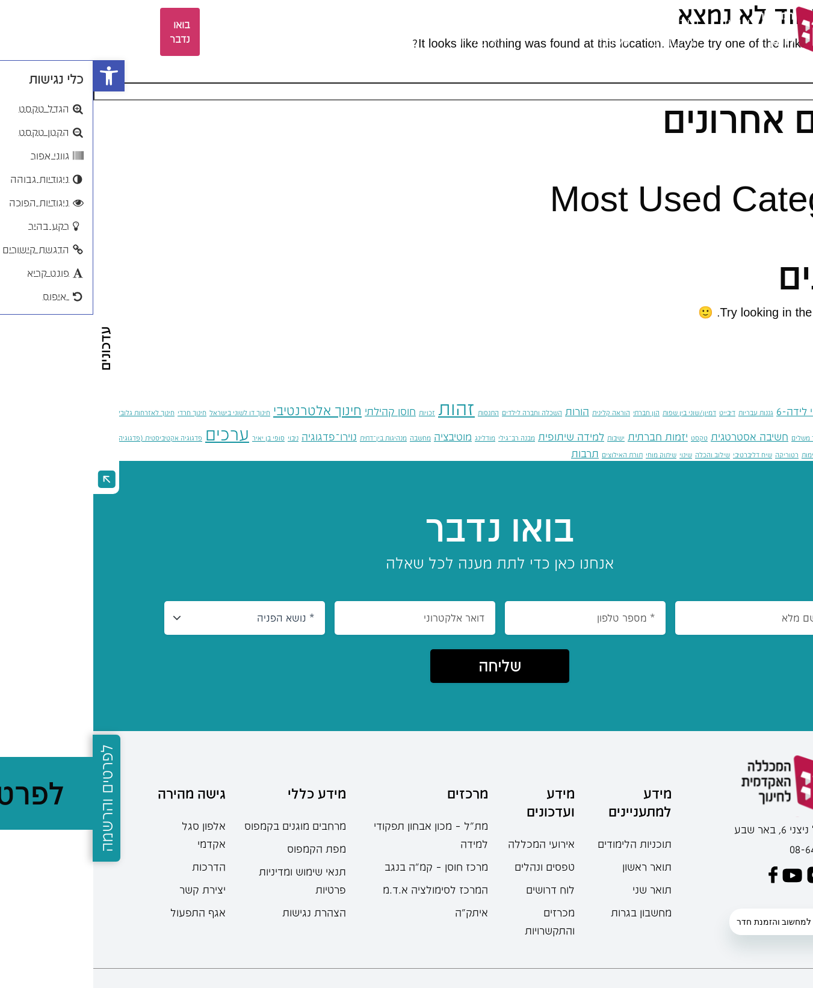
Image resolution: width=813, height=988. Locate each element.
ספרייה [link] (217, 22)
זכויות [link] (334, 412)
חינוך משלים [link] (715, 438)
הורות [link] (484, 411)
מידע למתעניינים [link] (546, 802)
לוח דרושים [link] (457, 889)
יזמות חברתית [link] (564, 436)
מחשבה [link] (327, 438)
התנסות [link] (395, 412)
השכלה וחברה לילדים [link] (439, 412)
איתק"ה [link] (378, 912)
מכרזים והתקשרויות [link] (456, 921)
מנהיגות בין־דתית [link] (290, 438)
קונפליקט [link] (742, 454)
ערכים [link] (134, 433)
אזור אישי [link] (135, 31)
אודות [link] (641, 22)
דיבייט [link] (634, 412)
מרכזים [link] (275, 22)
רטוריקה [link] (693, 454)
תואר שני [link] (558, 889)
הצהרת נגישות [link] (221, 912)
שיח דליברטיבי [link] (659, 454)
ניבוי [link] (199, 438)
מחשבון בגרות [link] (548, 912)
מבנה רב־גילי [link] (423, 438)
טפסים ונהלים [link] (451, 866)
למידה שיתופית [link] (478, 436)
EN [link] (171, 31)
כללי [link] (777, 233)
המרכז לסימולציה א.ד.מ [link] (342, 889)
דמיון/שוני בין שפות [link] (596, 412)
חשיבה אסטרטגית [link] (656, 436)
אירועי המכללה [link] (448, 844)
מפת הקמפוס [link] (223, 848)
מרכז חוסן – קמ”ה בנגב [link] (343, 866)
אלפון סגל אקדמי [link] (110, 835)
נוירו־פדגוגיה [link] (236, 436)
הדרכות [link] (115, 866)
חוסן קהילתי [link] (297, 411)
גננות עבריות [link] (662, 412)
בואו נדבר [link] (86, 32)
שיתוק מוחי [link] (567, 454)
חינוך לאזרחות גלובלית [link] (49, 412)
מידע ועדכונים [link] (457, 802)
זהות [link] (363, 408)
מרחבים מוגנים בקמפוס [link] (202, 826)
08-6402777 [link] (723, 849)
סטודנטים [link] (457, 22)
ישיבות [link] (522, 438)
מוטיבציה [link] (360, 436)
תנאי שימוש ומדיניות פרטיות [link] (209, 880)
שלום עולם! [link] (760, 155)
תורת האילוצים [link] (529, 454)
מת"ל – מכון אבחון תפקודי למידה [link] (337, 835)
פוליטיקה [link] (772, 454)
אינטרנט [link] (801, 412)
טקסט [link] (606, 438)
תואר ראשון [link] (553, 866)
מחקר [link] (330, 22)
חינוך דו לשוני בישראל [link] (146, 412)
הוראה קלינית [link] (518, 412)
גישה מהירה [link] (98, 793)
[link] (15, 75)
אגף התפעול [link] (104, 912)
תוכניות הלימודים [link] (541, 844)
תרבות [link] (491, 453)
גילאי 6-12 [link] (764, 411)
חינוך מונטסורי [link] (774, 435)
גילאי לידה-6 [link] (710, 411)
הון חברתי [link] (553, 412)
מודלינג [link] (392, 438)
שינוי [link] (592, 454)
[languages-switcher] (193, 32)
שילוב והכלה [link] (619, 454)
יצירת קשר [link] (109, 889)
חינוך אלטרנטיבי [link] (224, 410)
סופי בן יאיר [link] (175, 438)
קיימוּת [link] (717, 454)
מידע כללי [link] (223, 793)
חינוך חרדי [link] (98, 412)
